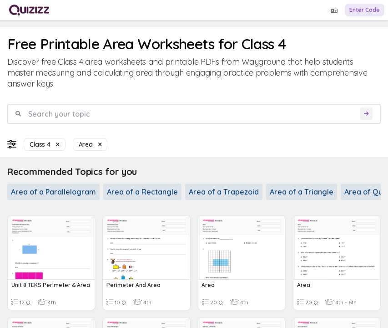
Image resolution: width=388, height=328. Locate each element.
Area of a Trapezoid (224, 191)
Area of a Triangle (301, 191)
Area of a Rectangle (142, 191)
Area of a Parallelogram (53, 191)
